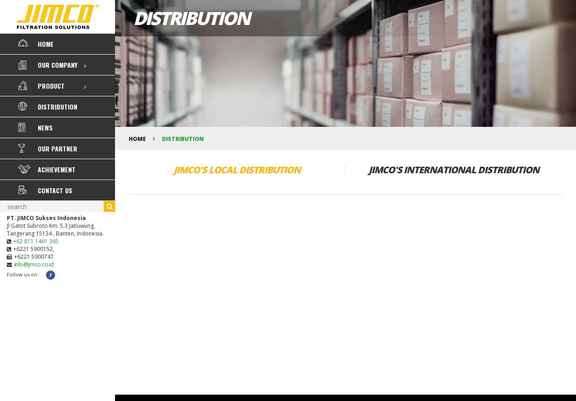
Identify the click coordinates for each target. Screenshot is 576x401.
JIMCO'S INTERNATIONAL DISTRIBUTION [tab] (454, 170)
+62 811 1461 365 (36, 241)
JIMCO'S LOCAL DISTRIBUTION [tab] (237, 170)
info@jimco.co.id (34, 264)
